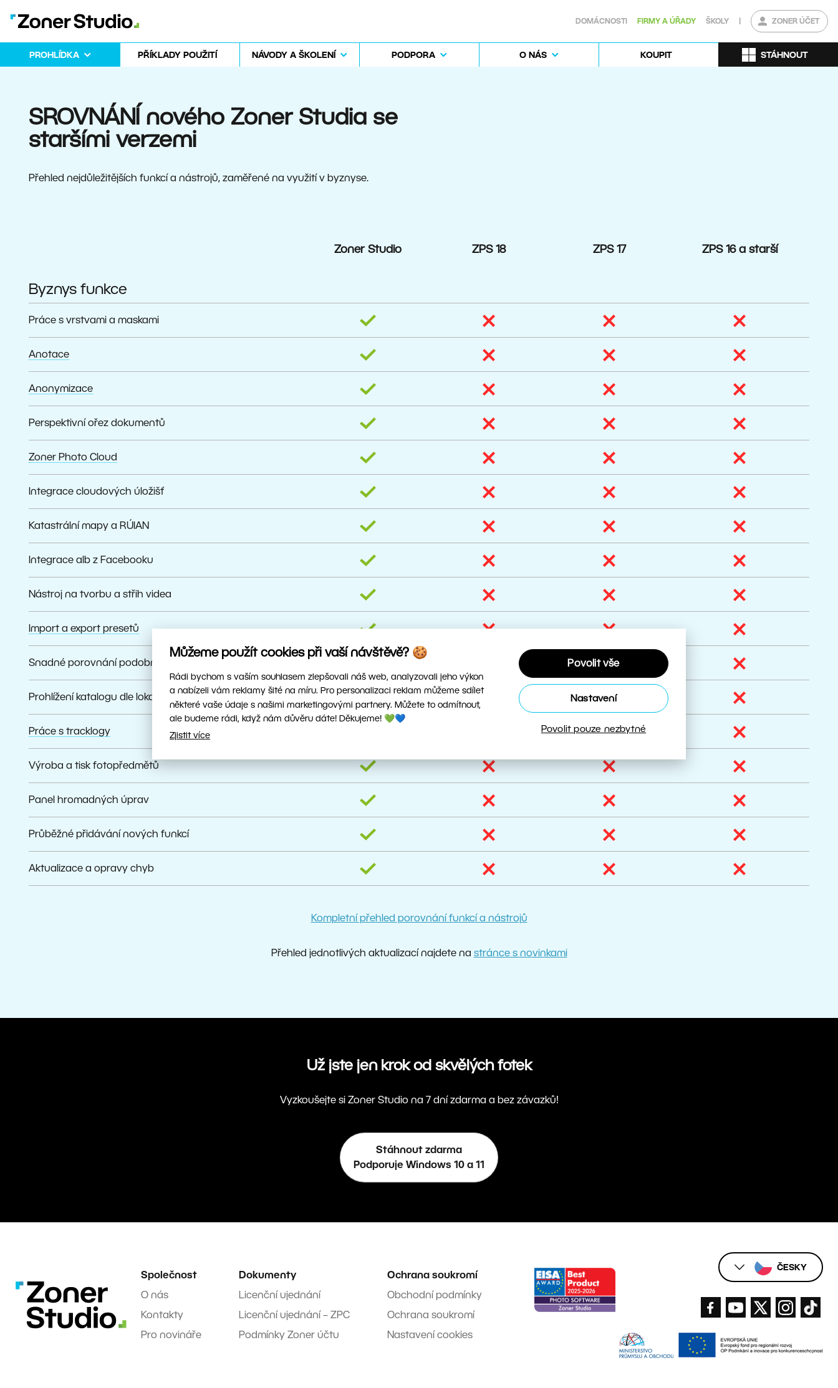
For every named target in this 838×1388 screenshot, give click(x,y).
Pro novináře (171, 1334)
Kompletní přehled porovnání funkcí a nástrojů (419, 918)
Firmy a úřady (666, 21)
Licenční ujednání (279, 1295)
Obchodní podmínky (434, 1295)
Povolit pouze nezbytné (593, 728)
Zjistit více (190, 735)
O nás (154, 1295)
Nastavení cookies (430, 1334)
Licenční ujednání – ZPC (294, 1315)
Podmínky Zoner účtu (289, 1334)
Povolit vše (593, 663)
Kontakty (162, 1315)
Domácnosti (601, 21)
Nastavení (594, 698)
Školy (717, 21)
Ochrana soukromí (430, 1315)
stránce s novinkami (520, 953)
